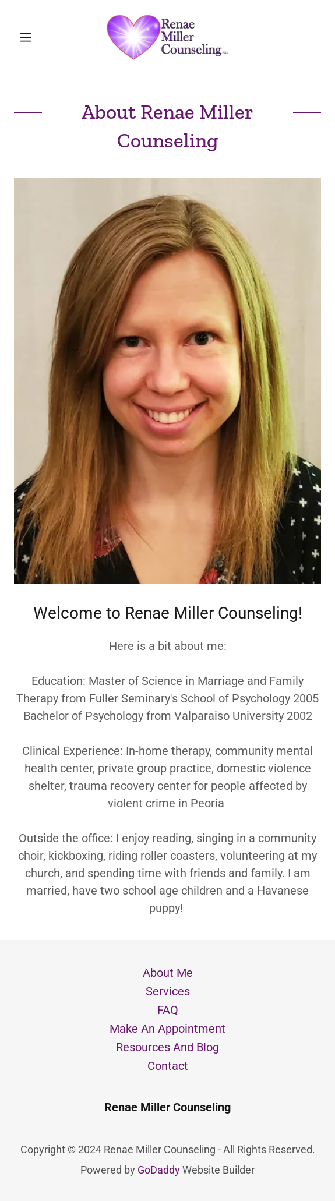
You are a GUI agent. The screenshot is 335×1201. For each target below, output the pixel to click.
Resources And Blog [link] (167, 1047)
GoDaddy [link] (158, 1170)
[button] (37, 37)
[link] (168, 37)
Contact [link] (167, 1066)
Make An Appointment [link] (167, 1029)
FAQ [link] (167, 1010)
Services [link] (168, 991)
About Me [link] (168, 973)
